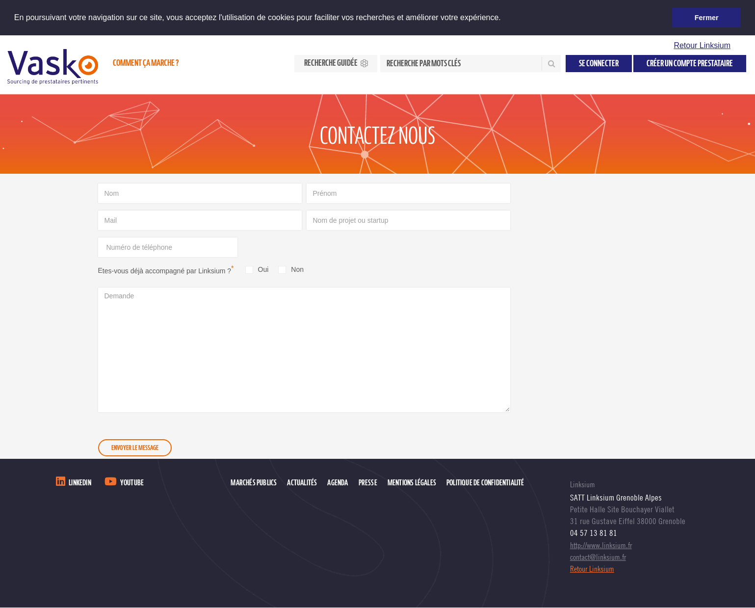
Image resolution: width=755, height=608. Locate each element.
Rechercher (550, 64)
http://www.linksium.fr (601, 545)
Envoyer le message (134, 448)
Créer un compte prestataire (690, 63)
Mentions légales (412, 483)
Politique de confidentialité (485, 483)
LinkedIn (80, 483)
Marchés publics (254, 483)
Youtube (132, 483)
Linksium (582, 484)
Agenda (337, 483)
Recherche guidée (331, 63)
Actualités (302, 483)
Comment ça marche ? (146, 63)
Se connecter (599, 63)
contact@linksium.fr (598, 557)
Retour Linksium (702, 45)
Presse (368, 483)
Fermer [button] (707, 18)
